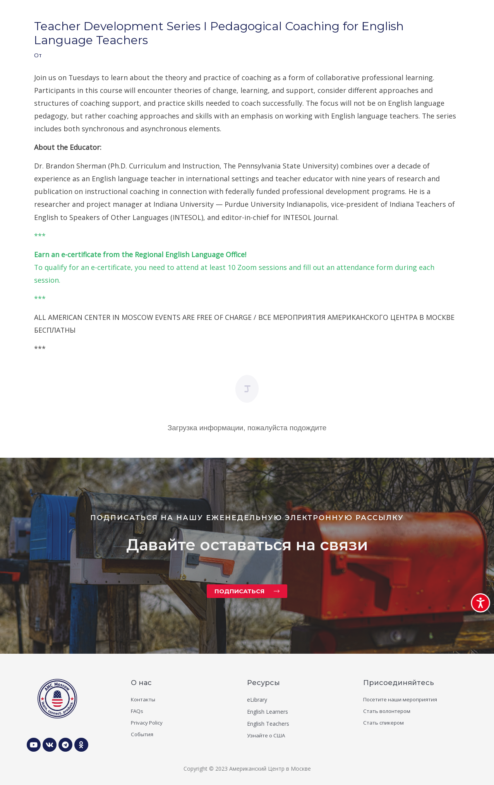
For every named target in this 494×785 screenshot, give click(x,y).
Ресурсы (263, 683)
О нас (141, 683)
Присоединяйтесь (398, 683)
